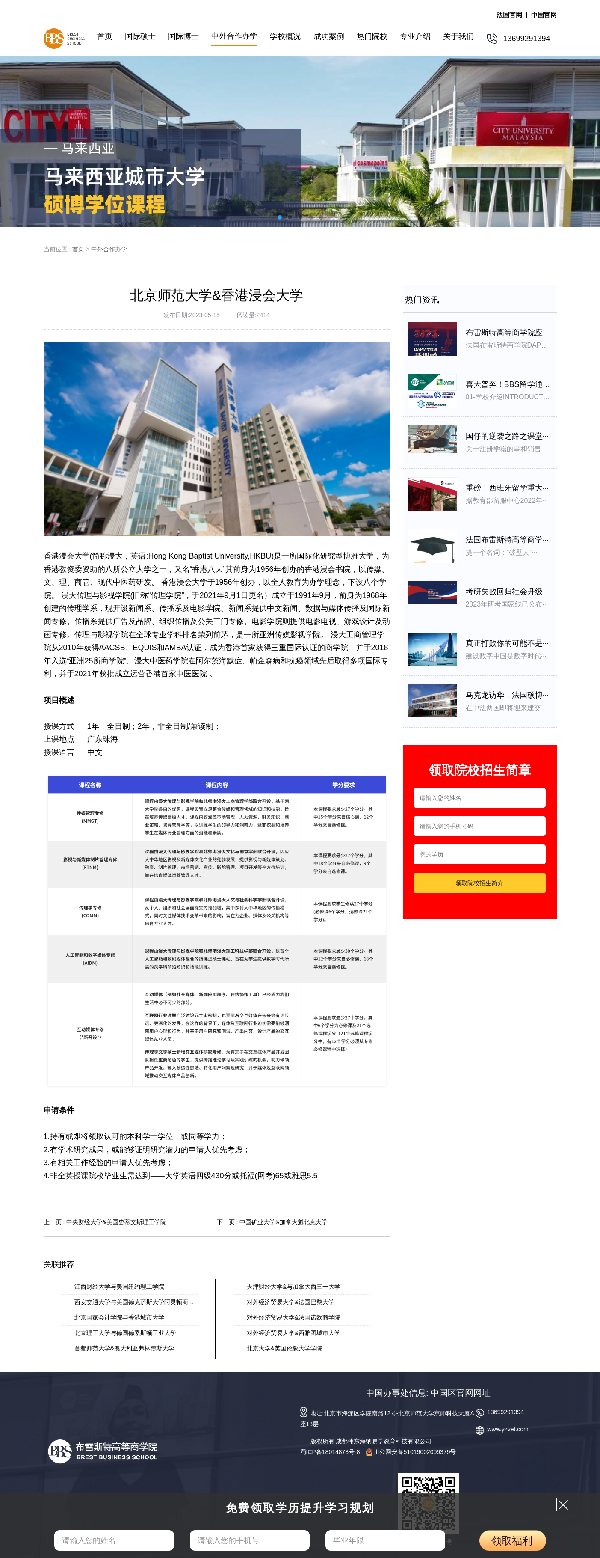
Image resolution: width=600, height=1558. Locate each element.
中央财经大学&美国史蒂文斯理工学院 (116, 1222)
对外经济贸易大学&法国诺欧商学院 (293, 1317)
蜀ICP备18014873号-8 (330, 1451)
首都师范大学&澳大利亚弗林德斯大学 (124, 1348)
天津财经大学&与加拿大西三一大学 (293, 1286)
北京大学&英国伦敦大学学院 (284, 1348)
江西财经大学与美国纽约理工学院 (119, 1286)
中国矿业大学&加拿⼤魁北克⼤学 (283, 1222)
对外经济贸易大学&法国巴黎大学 (290, 1302)
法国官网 (509, 14)
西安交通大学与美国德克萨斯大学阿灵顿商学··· (136, 1302)
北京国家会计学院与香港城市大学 (119, 1317)
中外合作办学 (109, 249)
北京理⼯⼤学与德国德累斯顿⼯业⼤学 (125, 1332)
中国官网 (544, 14)
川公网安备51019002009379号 (411, 1451)
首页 (78, 249)
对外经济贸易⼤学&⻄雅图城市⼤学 (293, 1332)
